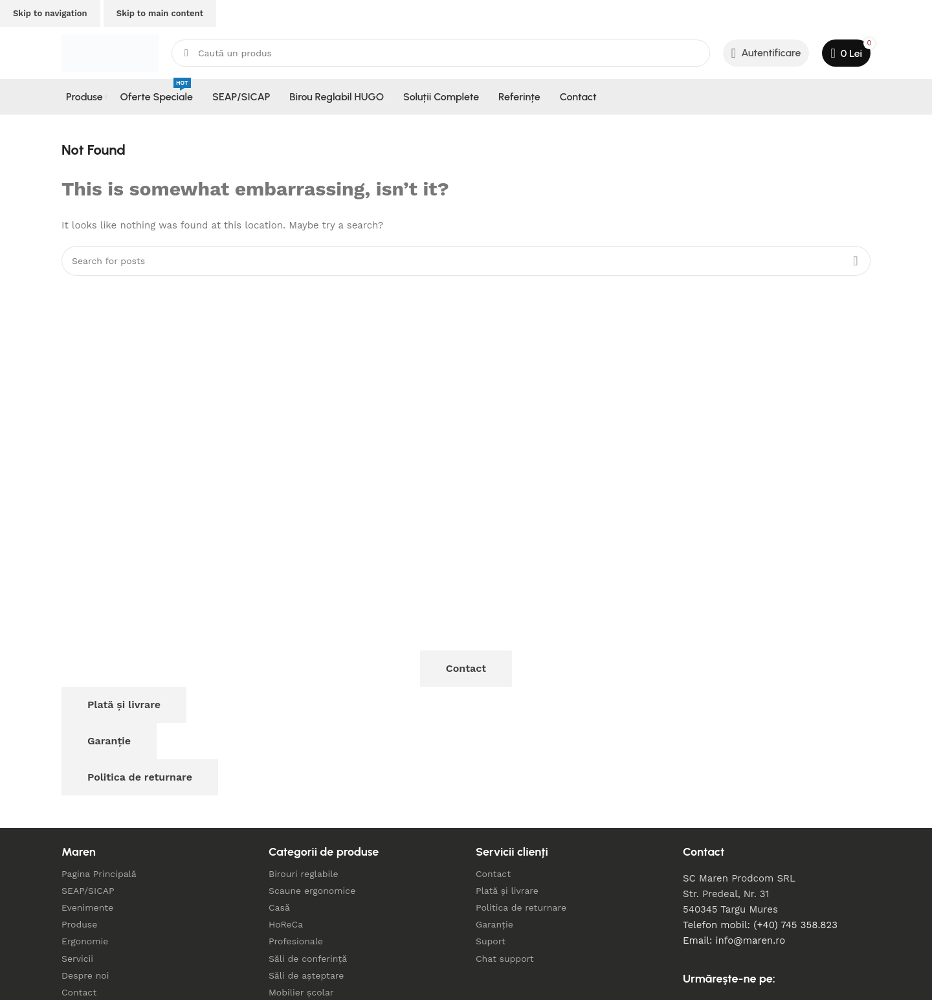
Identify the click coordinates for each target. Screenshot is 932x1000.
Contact (466, 668)
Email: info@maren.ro (734, 940)
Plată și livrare (124, 704)
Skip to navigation (50, 13)
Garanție (109, 741)
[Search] (441, 53)
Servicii (77, 958)
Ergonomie (84, 941)
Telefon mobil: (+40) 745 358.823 (760, 925)
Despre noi (85, 975)
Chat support (505, 958)
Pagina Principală (99, 874)
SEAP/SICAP (88, 890)
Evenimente (87, 907)
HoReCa (286, 924)
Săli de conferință (308, 958)
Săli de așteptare (306, 975)
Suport (490, 941)
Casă (279, 907)
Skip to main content (159, 13)
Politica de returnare (139, 777)
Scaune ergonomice (312, 890)
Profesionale (296, 941)
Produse (79, 924)
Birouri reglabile (303, 874)
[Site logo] (110, 52)
